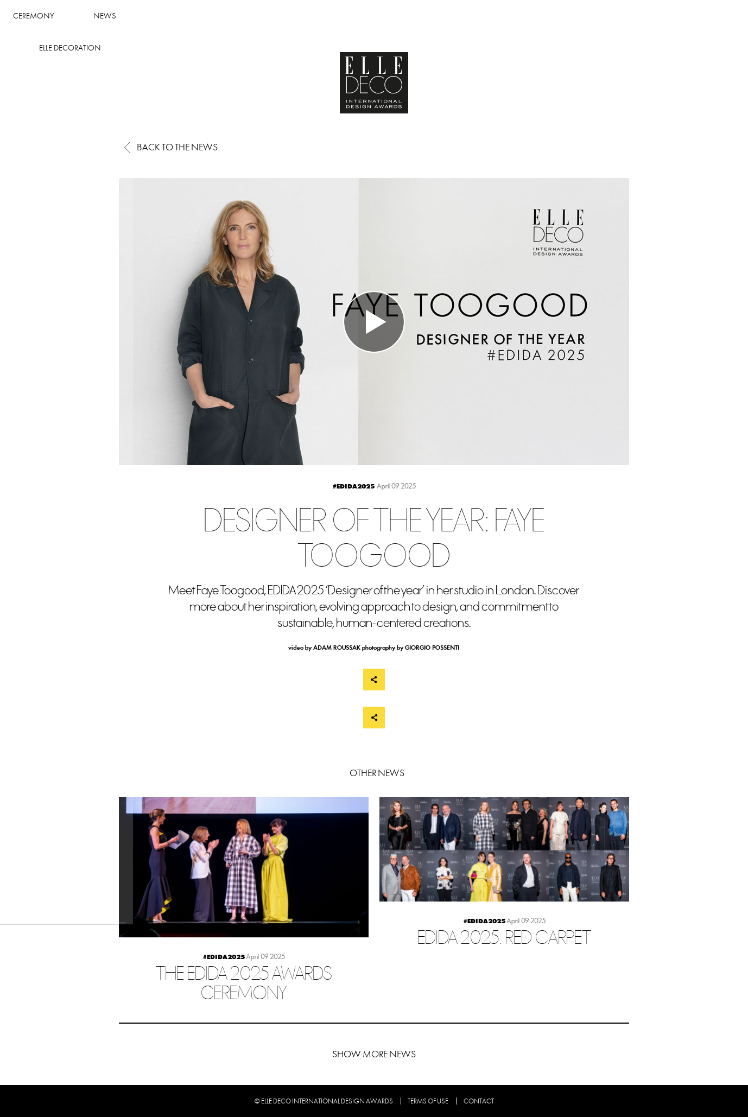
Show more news (374, 1054)
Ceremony (305, 16)
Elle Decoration (544, 16)
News (377, 16)
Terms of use (428, 1101)
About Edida (451, 16)
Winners (228, 16)
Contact (479, 1101)
